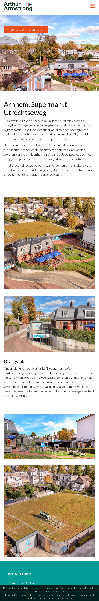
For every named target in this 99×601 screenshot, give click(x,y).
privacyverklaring (63, 598)
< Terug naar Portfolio (25, 29)
